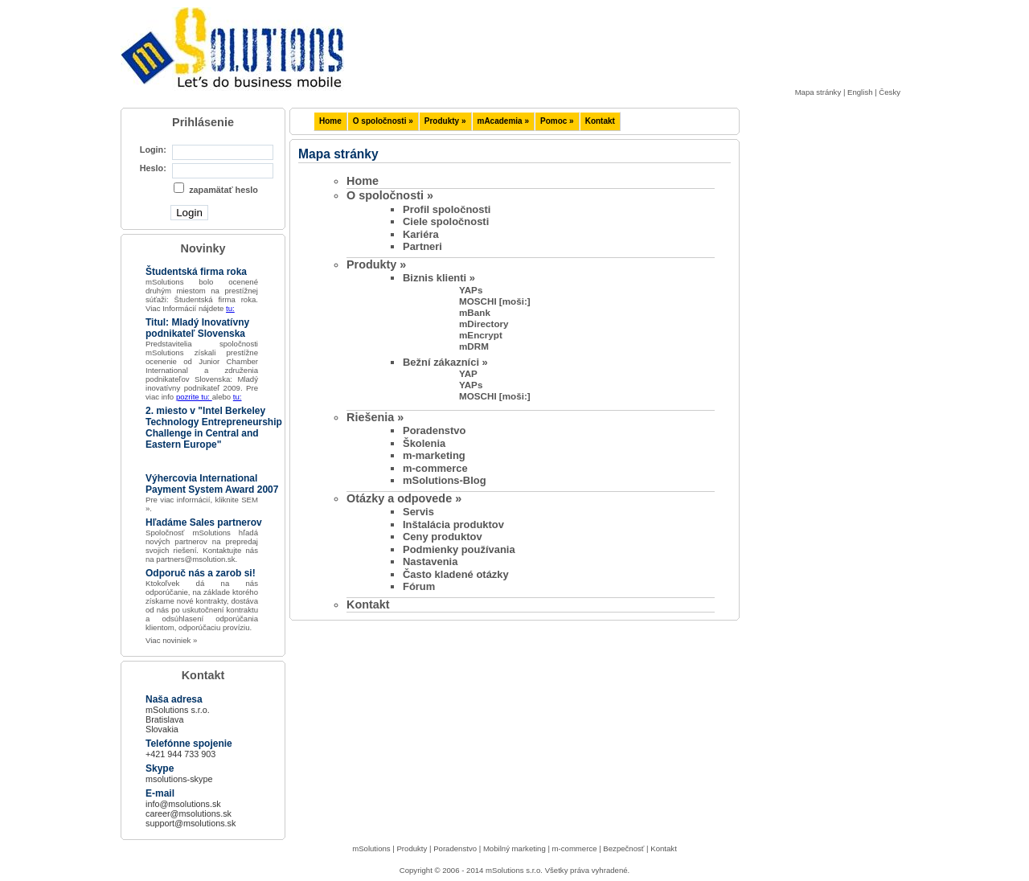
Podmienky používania (459, 549)
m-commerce (435, 468)
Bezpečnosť (623, 848)
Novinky (203, 248)
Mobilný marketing (514, 848)
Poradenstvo (434, 430)
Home (330, 121)
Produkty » (445, 121)
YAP (468, 373)
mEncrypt (480, 335)
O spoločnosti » (383, 121)
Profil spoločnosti (446, 209)
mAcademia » (503, 121)
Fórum (419, 586)
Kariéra (421, 234)
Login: (153, 149)
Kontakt (600, 121)
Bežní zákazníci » (445, 362)
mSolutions (371, 848)
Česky (889, 92)
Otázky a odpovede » (403, 498)
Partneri (422, 246)
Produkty (411, 848)
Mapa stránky (818, 92)
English (859, 92)
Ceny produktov (442, 537)
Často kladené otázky (456, 574)
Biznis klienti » (439, 278)
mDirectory (484, 323)
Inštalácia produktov (453, 524)
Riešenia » (375, 417)
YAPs (470, 290)
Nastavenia (430, 561)
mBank (474, 312)
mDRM (474, 346)
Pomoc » (557, 121)
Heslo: (153, 168)
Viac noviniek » (171, 640)
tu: (230, 308)
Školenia (424, 443)
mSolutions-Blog (444, 480)
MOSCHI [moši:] (495, 301)
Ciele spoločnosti (446, 221)
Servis (418, 512)
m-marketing (434, 455)
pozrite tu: (194, 396)
